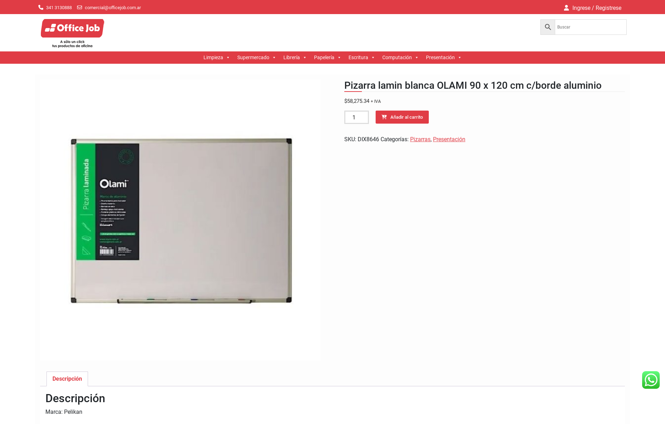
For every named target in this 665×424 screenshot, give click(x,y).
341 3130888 (59, 7)
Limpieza (216, 57)
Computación (400, 57)
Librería (295, 57)
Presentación (444, 57)
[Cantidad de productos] (356, 117)
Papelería (327, 57)
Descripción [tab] (67, 378)
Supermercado (256, 57)
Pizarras (420, 139)
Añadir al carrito (406, 117)
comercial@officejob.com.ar (113, 7)
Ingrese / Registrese (596, 8)
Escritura (362, 57)
